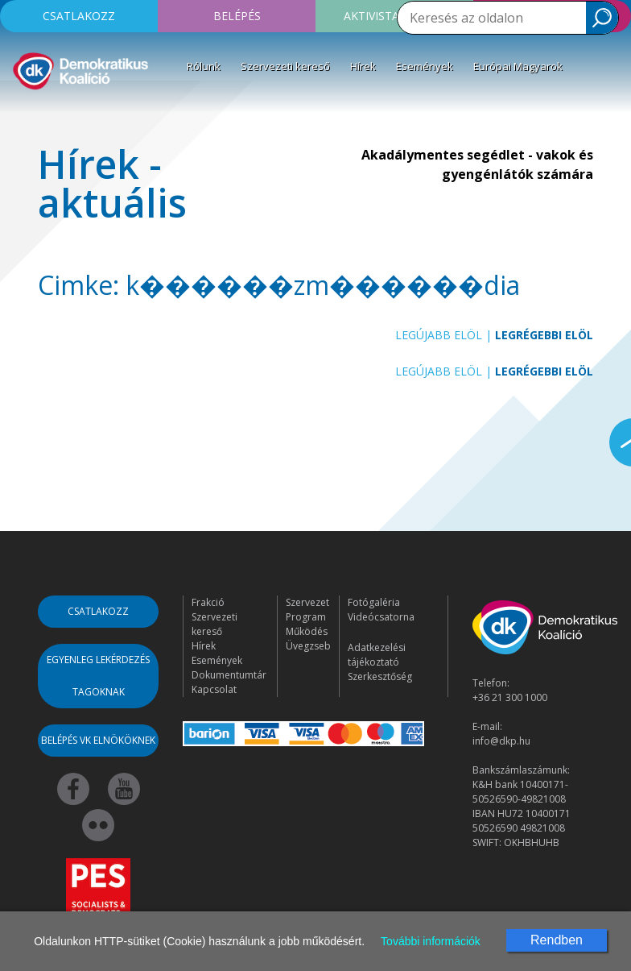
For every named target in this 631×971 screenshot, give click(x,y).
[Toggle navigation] (22, 116)
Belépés (237, 15)
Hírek (363, 66)
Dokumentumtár (229, 675)
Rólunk (204, 66)
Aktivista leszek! (394, 15)
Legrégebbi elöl (544, 334)
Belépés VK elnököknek (98, 740)
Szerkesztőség (380, 676)
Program (306, 617)
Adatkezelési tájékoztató (377, 655)
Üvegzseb (308, 646)
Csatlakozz (79, 15)
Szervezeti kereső (285, 66)
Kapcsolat (214, 689)
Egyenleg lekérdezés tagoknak (98, 676)
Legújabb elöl (438, 334)
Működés (307, 631)
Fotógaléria (374, 602)
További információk (430, 941)
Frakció (208, 602)
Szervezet (307, 602)
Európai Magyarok (518, 66)
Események (424, 66)
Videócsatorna (381, 617)
